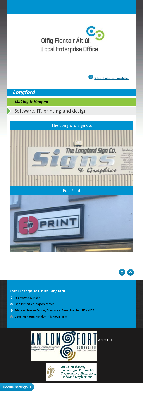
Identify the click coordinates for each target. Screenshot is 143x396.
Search (120, 6)
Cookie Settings (15, 387)
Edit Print (71, 190)
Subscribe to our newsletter (111, 78)
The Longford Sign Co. (71, 125)
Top (130, 272)
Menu (129, 6)
